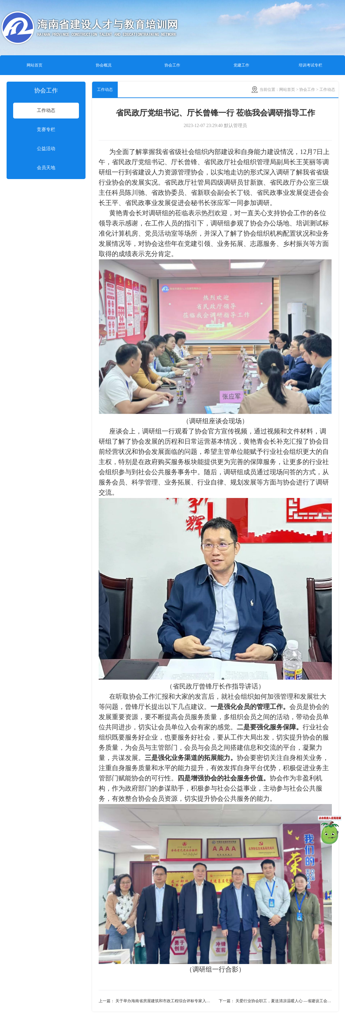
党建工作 (241, 65)
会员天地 (46, 167)
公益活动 (46, 148)
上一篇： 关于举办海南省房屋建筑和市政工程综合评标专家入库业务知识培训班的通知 (157, 1001)
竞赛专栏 (46, 129)
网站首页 (34, 65)
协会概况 (103, 65)
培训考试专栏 (310, 65)
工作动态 (46, 110)
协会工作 (172, 65)
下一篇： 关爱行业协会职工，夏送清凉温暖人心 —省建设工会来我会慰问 (275, 1001)
